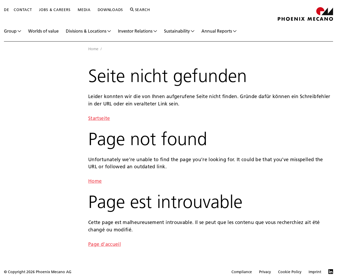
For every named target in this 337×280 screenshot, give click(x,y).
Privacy (265, 271)
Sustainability (179, 31)
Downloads (110, 9)
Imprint (315, 271)
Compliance (241, 271)
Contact (23, 9)
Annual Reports (218, 31)
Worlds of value (43, 31)
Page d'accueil (104, 244)
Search (140, 9)
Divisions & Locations (88, 31)
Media (84, 9)
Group (12, 31)
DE (6, 9)
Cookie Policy (289, 271)
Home (93, 49)
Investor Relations (137, 31)
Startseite (99, 118)
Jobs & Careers (55, 9)
